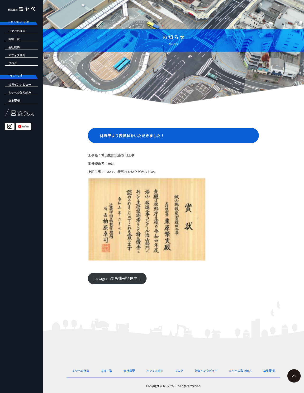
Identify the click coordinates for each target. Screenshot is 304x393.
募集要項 (14, 100)
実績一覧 (14, 39)
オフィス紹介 (16, 55)
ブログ (12, 63)
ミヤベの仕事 (16, 31)
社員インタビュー (206, 371)
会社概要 (14, 47)
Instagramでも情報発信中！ (117, 278)
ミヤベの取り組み (19, 92)
